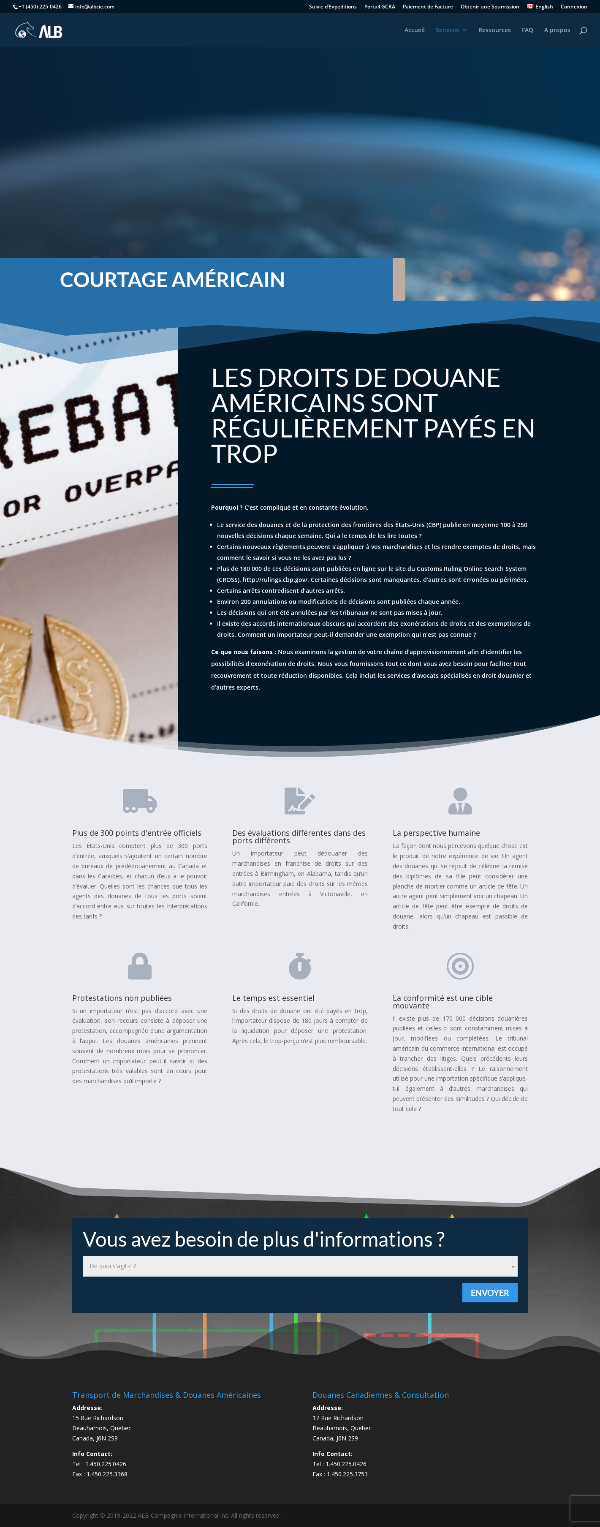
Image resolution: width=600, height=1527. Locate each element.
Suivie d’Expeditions (333, 7)
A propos (557, 30)
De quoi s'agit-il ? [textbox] (113, 1266)
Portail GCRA (379, 7)
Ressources (494, 30)
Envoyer (490, 1293)
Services (447, 30)
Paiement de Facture (428, 7)
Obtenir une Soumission (490, 7)
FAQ (527, 30)
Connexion (574, 7)
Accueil (415, 30)
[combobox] (300, 1266)
